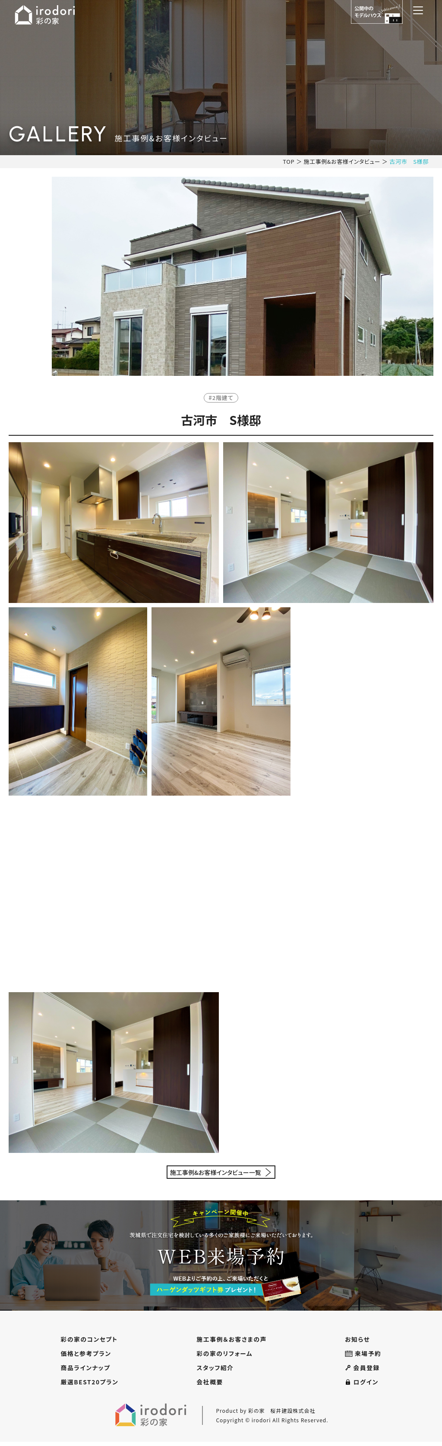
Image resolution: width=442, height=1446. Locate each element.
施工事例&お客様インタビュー (341, 161)
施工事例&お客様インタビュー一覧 (215, 1172)
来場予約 (364, 1354)
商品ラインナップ (85, 1370)
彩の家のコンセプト (89, 1339)
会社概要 (209, 1385)
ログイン (362, 1385)
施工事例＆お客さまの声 (233, 1339)
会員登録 (363, 1370)
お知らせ (358, 1339)
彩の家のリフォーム (225, 1354)
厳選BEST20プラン (90, 1385)
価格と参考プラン (86, 1354)
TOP (288, 161)
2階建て (223, 398)
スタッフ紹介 (215, 1370)
